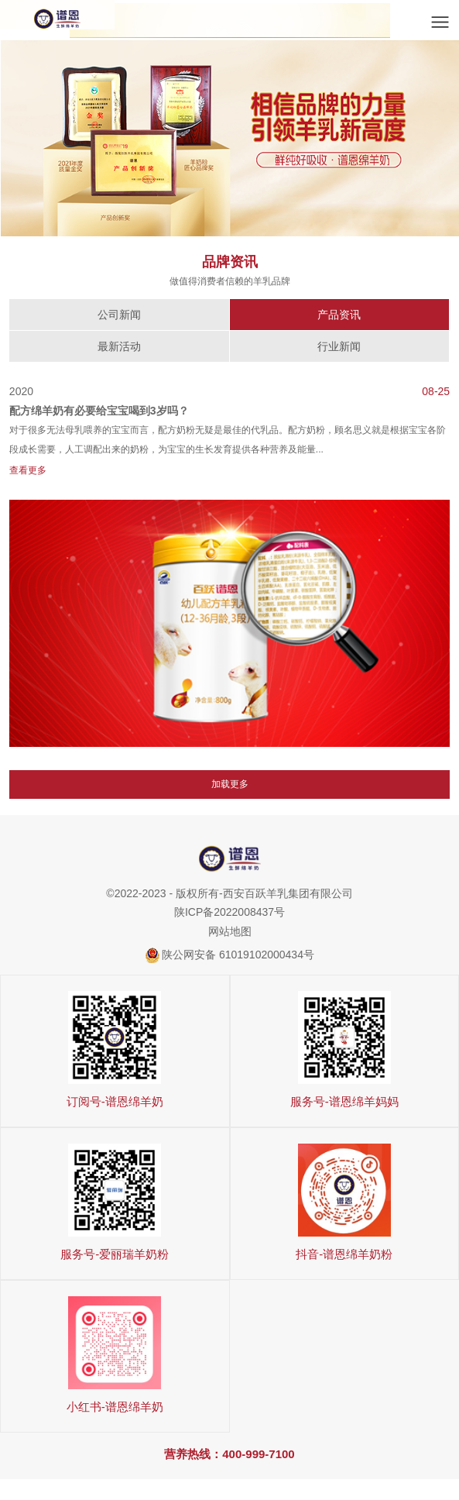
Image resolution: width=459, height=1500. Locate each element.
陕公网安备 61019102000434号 (238, 955)
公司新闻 (119, 314)
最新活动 (119, 346)
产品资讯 (339, 314)
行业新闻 (339, 346)
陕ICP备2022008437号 (229, 913)
